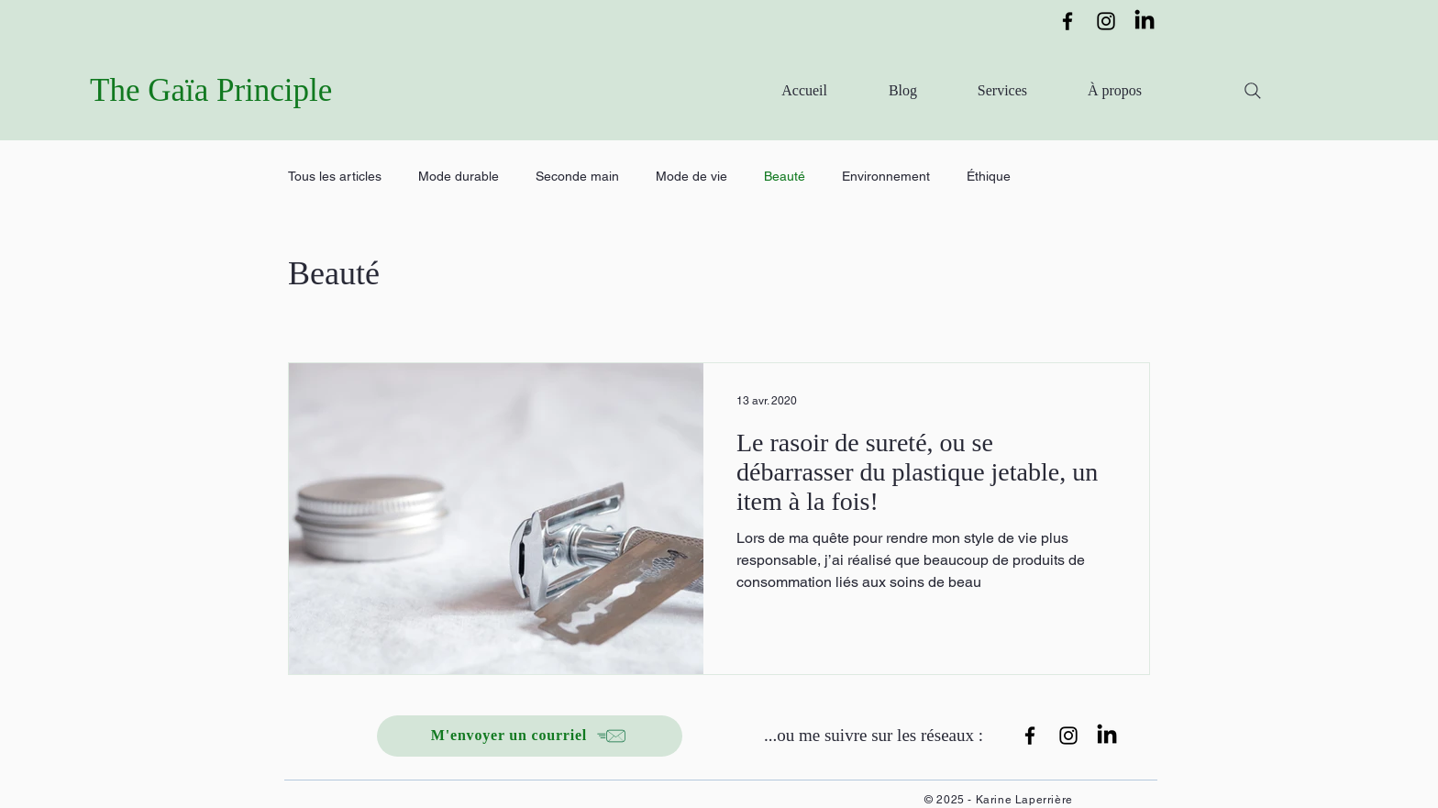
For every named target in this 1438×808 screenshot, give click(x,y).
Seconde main (577, 176)
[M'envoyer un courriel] (529, 736)
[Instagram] (1106, 21)
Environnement (886, 176)
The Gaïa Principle (211, 90)
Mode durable (458, 176)
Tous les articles (335, 176)
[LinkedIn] (1144, 21)
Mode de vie (691, 176)
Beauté (784, 176)
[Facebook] (1067, 21)
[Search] (1252, 91)
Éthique (989, 176)
